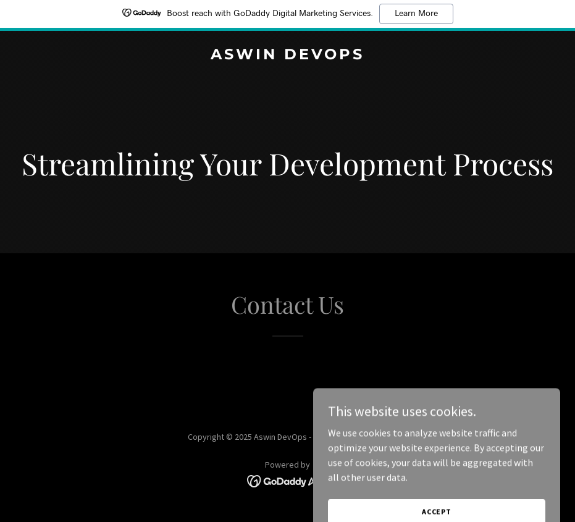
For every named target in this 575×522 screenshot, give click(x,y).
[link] (287, 55)
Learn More (416, 13)
